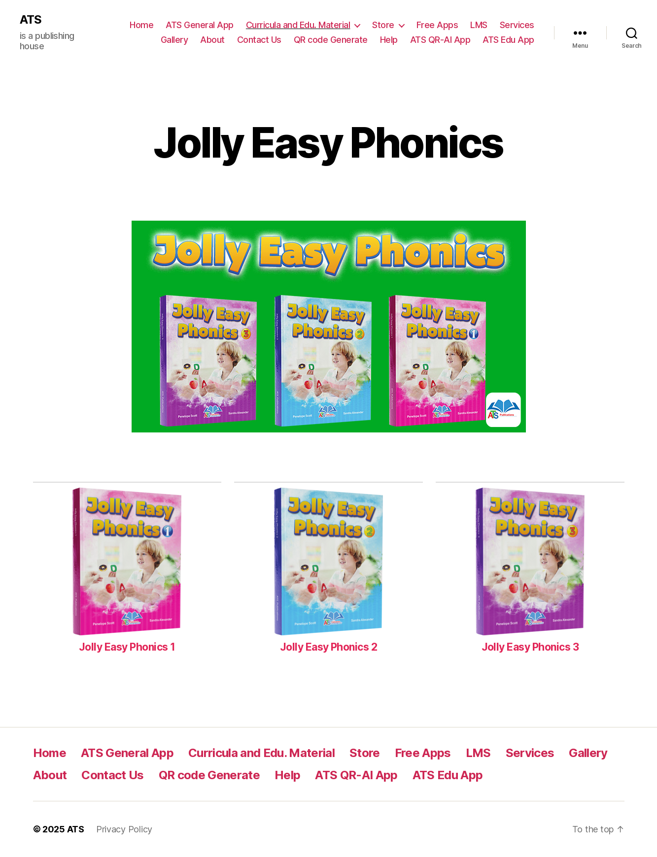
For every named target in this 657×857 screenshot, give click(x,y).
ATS (30, 20)
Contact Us (259, 39)
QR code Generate (331, 39)
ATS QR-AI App (440, 39)
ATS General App (200, 25)
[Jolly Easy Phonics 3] (530, 563)
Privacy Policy (124, 829)
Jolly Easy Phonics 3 (530, 647)
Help (389, 39)
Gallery (174, 39)
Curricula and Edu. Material (298, 25)
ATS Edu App (508, 39)
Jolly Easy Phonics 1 (127, 647)
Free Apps (437, 25)
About (212, 39)
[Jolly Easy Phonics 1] (126, 563)
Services (517, 25)
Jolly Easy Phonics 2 (329, 647)
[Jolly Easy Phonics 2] (328, 563)
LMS (478, 25)
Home (141, 25)
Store (383, 25)
